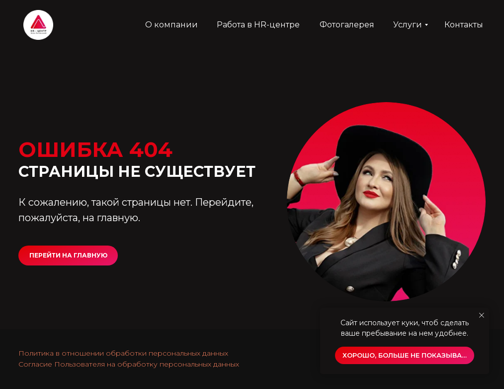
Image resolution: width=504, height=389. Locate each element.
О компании (171, 24)
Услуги (407, 24)
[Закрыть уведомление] (482, 315)
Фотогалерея (347, 24)
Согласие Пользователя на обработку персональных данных (128, 364)
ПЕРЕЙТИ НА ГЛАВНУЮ (68, 255)
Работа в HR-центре (258, 24)
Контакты (463, 24)
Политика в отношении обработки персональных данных (123, 353)
